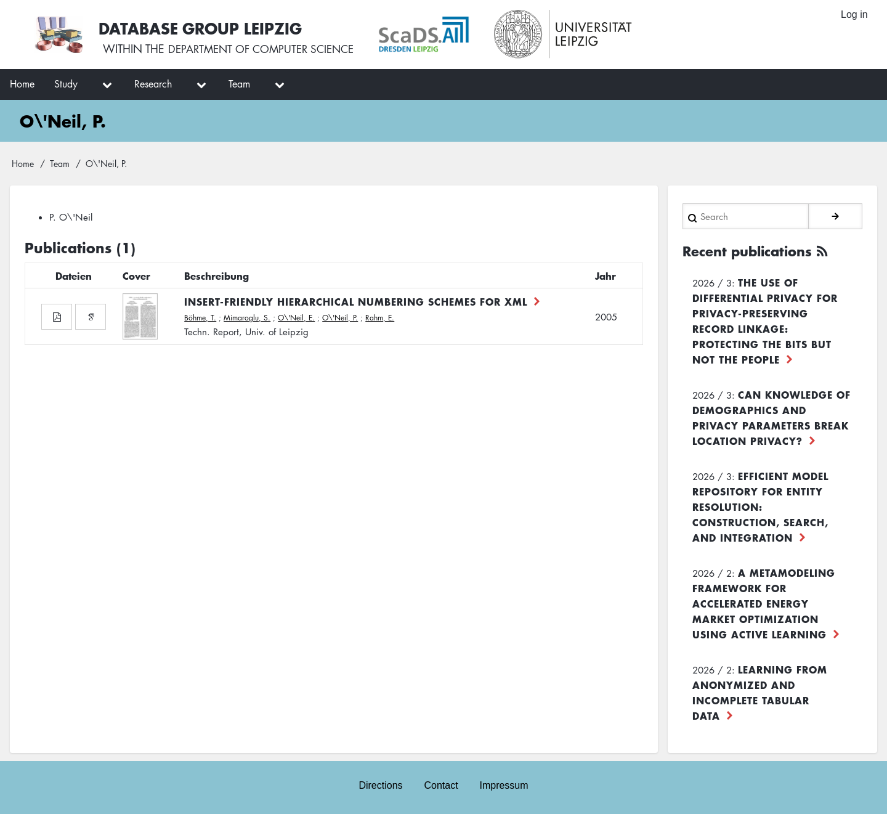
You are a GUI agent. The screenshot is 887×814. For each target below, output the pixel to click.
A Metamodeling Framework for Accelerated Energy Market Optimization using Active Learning (763, 602)
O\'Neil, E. (296, 317)
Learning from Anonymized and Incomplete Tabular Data (759, 691)
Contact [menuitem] (441, 784)
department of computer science (267, 49)
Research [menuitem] (153, 84)
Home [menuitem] (22, 84)
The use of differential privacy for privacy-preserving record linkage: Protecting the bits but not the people (765, 319)
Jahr (605, 275)
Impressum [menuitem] (504, 784)
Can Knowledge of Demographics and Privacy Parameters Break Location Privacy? (771, 416)
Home (23, 163)
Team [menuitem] (239, 84)
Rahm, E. (379, 317)
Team (60, 163)
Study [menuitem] (66, 84)
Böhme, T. (200, 317)
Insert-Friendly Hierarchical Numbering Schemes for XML (355, 301)
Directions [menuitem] (380, 784)
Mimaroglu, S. (247, 317)
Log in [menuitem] (853, 15)
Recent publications (751, 250)
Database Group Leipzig (204, 26)
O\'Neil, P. (340, 317)
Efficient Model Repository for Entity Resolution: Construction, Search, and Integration (760, 505)
